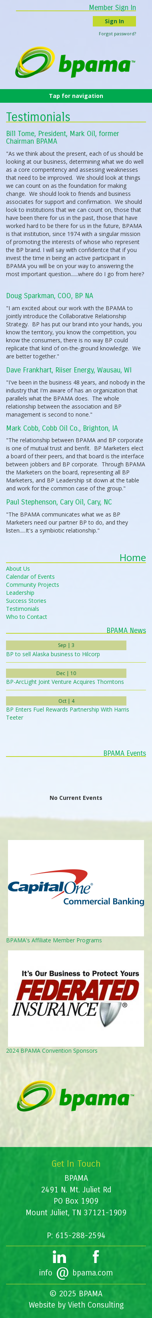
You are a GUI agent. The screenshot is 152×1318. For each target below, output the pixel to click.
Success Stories (26, 600)
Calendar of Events (30, 576)
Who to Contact (26, 616)
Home (133, 557)
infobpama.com (76, 1272)
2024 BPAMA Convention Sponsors (52, 1050)
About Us (18, 568)
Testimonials (22, 608)
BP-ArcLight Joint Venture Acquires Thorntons (65, 681)
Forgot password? (117, 34)
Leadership (20, 592)
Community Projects (32, 584)
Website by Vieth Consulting (76, 1305)
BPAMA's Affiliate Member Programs (54, 940)
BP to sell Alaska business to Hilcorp (53, 654)
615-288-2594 (80, 1235)
